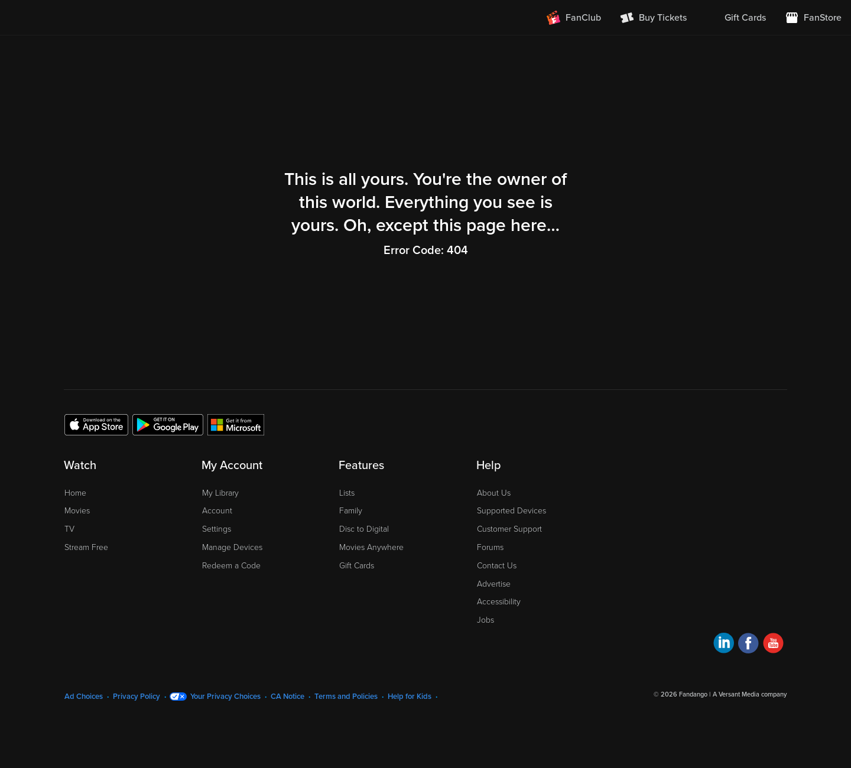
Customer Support (509, 529)
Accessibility (499, 602)
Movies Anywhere (371, 547)
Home (75, 493)
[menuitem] (735, 17)
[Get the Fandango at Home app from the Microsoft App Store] (236, 424)
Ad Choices (83, 696)
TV (69, 529)
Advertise (494, 584)
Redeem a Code (231, 566)
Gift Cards (356, 566)
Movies (77, 511)
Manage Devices (232, 547)
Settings (216, 529)
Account (217, 511)
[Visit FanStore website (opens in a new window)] (813, 17)
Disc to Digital (364, 529)
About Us (494, 493)
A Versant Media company (750, 694)
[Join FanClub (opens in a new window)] (574, 17)
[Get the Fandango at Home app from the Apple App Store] (96, 424)
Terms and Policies (346, 696)
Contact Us (497, 566)
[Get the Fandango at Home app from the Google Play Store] (168, 424)
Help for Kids (409, 696)
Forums (490, 547)
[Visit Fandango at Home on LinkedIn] (724, 645)
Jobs (485, 620)
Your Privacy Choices (225, 696)
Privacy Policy (136, 696)
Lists (347, 493)
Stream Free (86, 547)
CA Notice (287, 696)
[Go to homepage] (81, 17)
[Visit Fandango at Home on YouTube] (773, 645)
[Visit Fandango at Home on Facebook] (748, 645)
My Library (220, 493)
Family (350, 511)
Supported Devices (511, 511)
